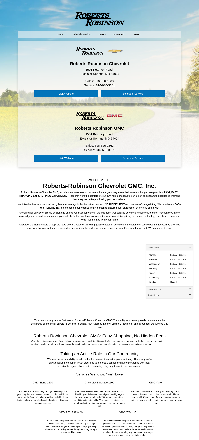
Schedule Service (82, 34)
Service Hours (169, 225)
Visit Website (41, 93)
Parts (137, 34)
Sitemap (82, 433)
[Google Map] (99, 210)
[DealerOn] (45, 433)
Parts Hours (169, 231)
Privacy (90, 433)
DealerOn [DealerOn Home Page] (74, 433)
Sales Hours (169, 183)
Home (62, 34)
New (103, 34)
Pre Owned (120, 34)
